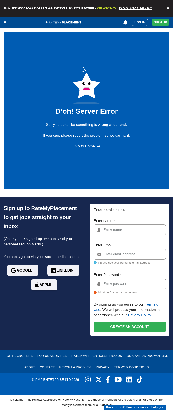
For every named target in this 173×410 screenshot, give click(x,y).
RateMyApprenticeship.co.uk (96, 356)
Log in (139, 22)
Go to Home (85, 146)
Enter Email (104, 245)
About (29, 367)
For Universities (52, 356)
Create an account (129, 327)
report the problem (88, 135)
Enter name (104, 221)
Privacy (102, 367)
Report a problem (75, 367)
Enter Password (108, 275)
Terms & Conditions (131, 367)
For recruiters (19, 356)
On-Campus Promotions (147, 356)
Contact (47, 367)
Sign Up (160, 22)
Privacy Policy (139, 315)
